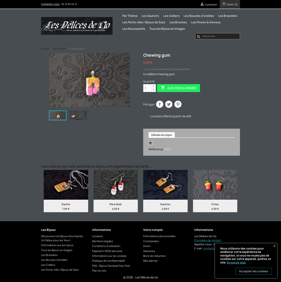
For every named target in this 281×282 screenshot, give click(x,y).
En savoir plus (236, 262)
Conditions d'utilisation (106, 246)
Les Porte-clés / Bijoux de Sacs (143, 22)
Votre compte (153, 230)
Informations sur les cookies (109, 256)
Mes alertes (150, 260)
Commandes (151, 241)
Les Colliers (171, 16)
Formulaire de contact (207, 240)
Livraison (97, 236)
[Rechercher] (217, 36)
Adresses (149, 251)
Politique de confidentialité (108, 260)
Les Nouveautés (133, 29)
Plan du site (99, 270)
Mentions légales (102, 241)
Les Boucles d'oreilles (199, 16)
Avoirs (147, 246)
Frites (215, 204)
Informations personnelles (159, 236)
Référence (156, 149)
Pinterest (178, 104)
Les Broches (178, 22)
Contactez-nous (50, 4)
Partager (159, 104)
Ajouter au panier (178, 87)
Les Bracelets (227, 16)
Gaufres (165, 204)
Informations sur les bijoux (57, 245)
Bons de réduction (154, 256)
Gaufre (65, 204)
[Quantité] (147, 88)
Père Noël (115, 204)
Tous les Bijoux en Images (167, 29)
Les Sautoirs (150, 16)
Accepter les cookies (253, 271)
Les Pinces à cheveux (206, 22)
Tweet (168, 104)
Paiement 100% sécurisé (107, 251)
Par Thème (129, 16)
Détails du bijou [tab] (161, 135)
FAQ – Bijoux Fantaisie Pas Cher (111, 265)
